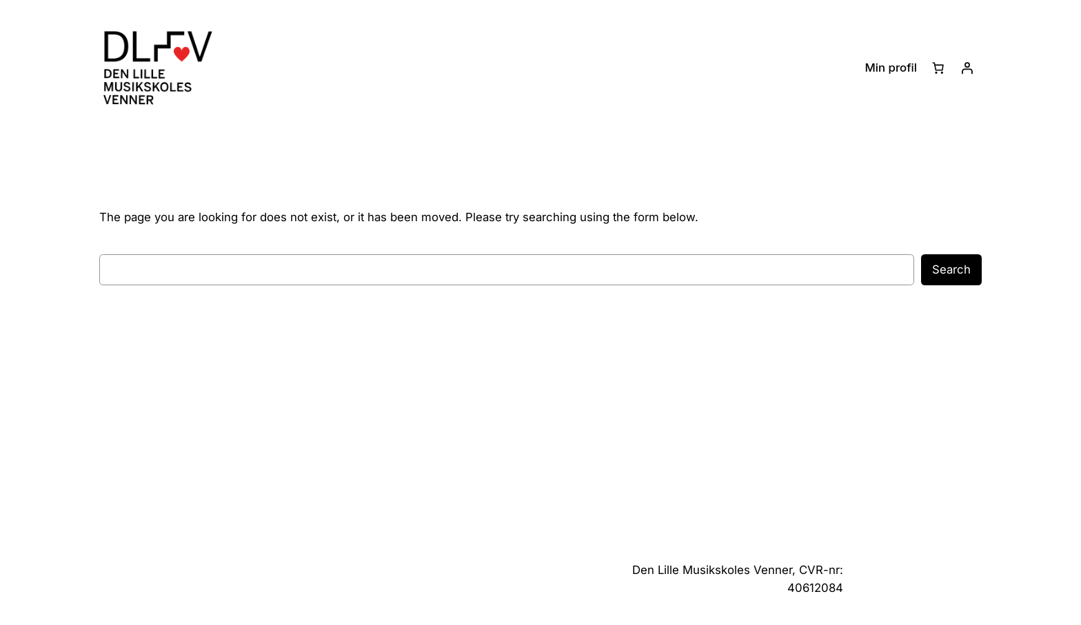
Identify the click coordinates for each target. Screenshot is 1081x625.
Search (951, 269)
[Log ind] (967, 68)
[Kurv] (938, 68)
